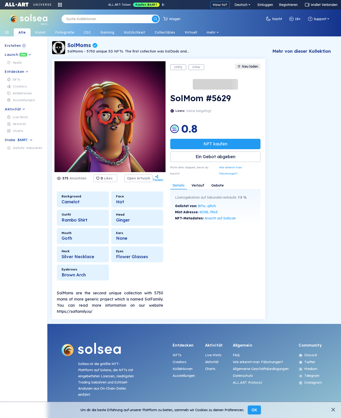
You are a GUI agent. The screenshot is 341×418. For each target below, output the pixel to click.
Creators (179, 362)
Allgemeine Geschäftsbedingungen (261, 369)
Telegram (309, 376)
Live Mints (213, 355)
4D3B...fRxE (208, 212)
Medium (308, 369)
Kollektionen (183, 369)
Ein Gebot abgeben (215, 156)
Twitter (307, 362)
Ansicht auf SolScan (220, 218)
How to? (220, 4)
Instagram (310, 382)
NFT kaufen (215, 144)
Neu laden (247, 66)
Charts (210, 369)
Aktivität (212, 362)
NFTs (177, 355)
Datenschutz (243, 376)
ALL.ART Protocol (247, 382)
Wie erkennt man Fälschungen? (230, 170)
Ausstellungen (184, 376)
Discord (308, 355)
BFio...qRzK (207, 206)
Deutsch (240, 5)
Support (317, 19)
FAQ (236, 355)
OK (254, 410)
